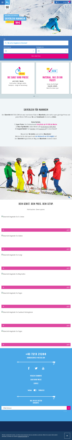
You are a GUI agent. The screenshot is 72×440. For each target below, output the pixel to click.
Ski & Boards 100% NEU (48, 127)
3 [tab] (37, 96)
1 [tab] (34, 96)
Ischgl (36, 261)
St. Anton (36, 222)
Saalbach (36, 318)
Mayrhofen (36, 280)
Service (36, 383)
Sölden (36, 241)
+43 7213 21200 (36, 354)
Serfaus (36, 299)
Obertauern (36, 337)
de (57, 2)
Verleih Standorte (36, 376)
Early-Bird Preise (35, 380)
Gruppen (41, 129)
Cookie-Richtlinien (22, 436)
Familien (32, 129)
